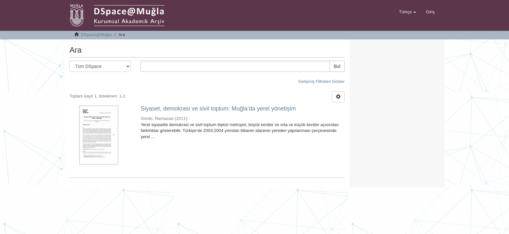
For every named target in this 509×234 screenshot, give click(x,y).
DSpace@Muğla (96, 34)
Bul (337, 66)
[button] (407, 12)
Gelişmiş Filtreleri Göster (321, 81)
